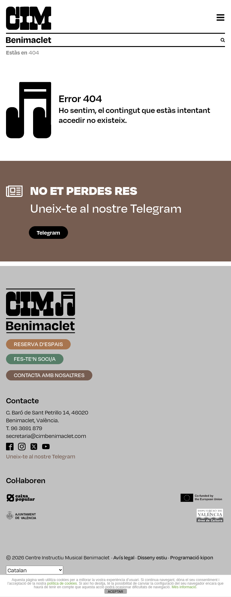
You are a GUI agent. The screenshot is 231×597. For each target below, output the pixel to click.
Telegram (48, 232)
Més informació (184, 587)
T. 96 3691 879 (24, 428)
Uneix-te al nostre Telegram (40, 456)
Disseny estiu (152, 557)
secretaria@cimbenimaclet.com (46, 435)
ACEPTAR (115, 591)
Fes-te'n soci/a (35, 358)
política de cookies (62, 583)
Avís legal (123, 557)
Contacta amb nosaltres (49, 375)
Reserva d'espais (38, 344)
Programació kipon (191, 557)
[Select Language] (34, 570)
